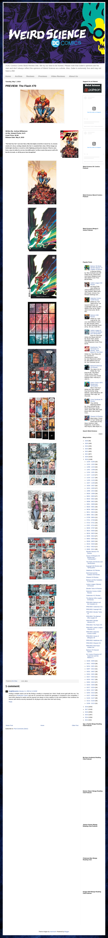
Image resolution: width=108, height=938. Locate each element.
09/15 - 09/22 (91, 499)
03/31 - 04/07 (91, 671)
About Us (73, 76)
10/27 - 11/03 (91, 483)
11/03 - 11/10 (91, 480)
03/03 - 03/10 (91, 682)
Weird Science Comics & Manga (91, 126)
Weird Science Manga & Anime (90, 161)
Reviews (30, 76)
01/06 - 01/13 (91, 703)
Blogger (66, 931)
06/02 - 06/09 (91, 538)
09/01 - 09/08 (91, 504)
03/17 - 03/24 (91, 677)
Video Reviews (58, 76)
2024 (86, 446)
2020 (86, 456)
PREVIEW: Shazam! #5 (93, 643)
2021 (86, 454)
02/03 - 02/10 (91, 692)
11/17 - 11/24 (91, 475)
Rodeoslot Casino (22, 695)
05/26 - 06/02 (91, 541)
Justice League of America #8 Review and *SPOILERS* (96, 332)
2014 (86, 717)
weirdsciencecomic (103, 126)
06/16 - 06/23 (91, 533)
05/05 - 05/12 (91, 549)
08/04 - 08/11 (91, 514)
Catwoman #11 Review (93, 595)
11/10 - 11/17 (91, 477)
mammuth (53, 931)
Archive (18, 76)
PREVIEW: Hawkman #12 (94, 640)
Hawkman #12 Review (93, 570)
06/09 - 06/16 (91, 536)
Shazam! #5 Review (96, 416)
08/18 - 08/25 (91, 509)
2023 (86, 448)
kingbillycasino (14, 691)
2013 (86, 720)
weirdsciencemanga (103, 161)
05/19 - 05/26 (91, 544)
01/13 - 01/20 (91, 700)
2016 (86, 712)
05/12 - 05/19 (91, 546)
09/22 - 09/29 (91, 496)
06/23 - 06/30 (91, 530)
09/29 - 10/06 (91, 493)
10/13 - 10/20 (91, 488)
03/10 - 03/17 (91, 679)
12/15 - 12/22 (91, 464)
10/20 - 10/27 (91, 485)
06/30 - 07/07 (91, 528)
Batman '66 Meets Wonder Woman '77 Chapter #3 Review (96, 267)
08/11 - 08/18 (91, 512)
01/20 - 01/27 (91, 698)
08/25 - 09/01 (91, 507)
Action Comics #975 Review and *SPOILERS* (96, 384)
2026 (86, 440)
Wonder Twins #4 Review (94, 588)
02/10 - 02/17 (91, 690)
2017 (86, 709)
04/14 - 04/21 (91, 666)
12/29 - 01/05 (91, 461)
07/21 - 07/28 (91, 520)
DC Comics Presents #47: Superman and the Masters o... (94, 656)
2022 (86, 451)
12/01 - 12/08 (91, 469)
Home (8, 76)
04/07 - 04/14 (91, 669)
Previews (42, 76)
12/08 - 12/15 (91, 467)
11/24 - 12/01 (91, 472)
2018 (86, 706)
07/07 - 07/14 (91, 525)
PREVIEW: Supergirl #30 (93, 609)
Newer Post (9, 725)
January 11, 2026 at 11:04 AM (28, 691)
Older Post (75, 725)
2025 (86, 443)
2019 (86, 459)
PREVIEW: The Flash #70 (94, 625)
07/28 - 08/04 (91, 517)
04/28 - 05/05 (91, 661)
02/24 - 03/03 (91, 685)
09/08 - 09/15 (91, 501)
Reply (10, 701)
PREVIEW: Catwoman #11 (94, 606)
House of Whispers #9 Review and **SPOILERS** (93, 557)
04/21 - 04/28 (91, 663)
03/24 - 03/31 (91, 674)
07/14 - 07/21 (91, 522)
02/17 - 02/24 (91, 687)
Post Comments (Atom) (21, 728)
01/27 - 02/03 (91, 695)
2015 (86, 714)
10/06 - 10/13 (91, 491)
